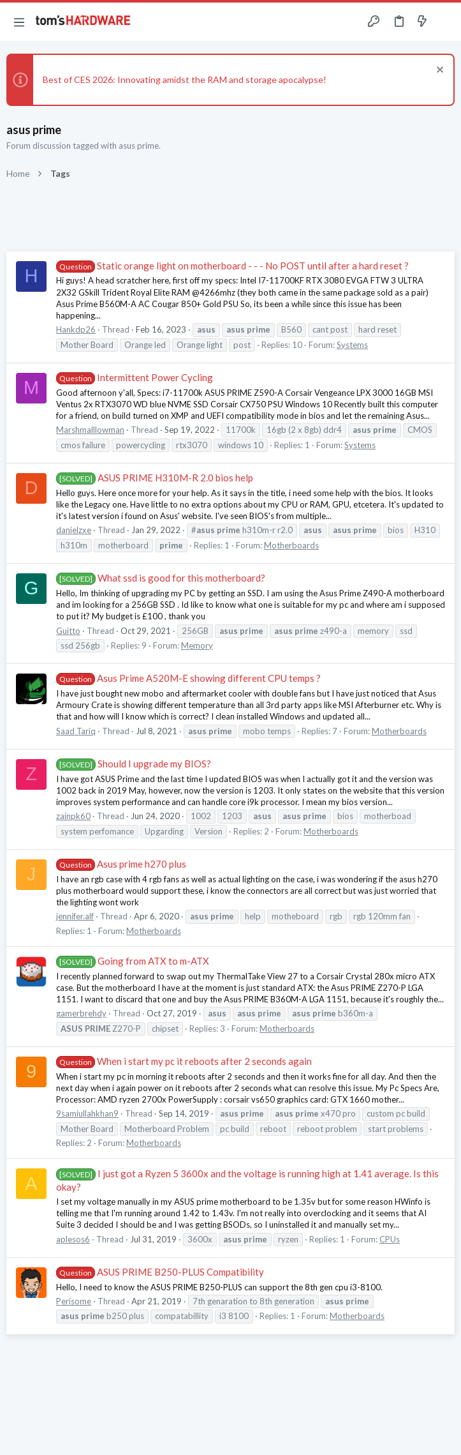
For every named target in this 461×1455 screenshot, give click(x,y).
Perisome (73, 1301)
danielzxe (73, 530)
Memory (197, 645)
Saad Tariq (76, 731)
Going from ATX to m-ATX (132, 961)
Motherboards (291, 545)
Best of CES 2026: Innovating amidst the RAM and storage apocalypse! (184, 79)
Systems (352, 345)
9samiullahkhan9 (87, 1113)
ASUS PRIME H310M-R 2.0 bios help (154, 477)
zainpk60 (73, 816)
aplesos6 (73, 1239)
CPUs (389, 1239)
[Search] (444, 22)
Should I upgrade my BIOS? (133, 763)
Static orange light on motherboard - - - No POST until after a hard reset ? (232, 265)
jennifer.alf (75, 916)
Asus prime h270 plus (121, 864)
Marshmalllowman (90, 430)
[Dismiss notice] (438, 71)
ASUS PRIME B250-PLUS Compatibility (160, 1272)
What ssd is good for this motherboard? (160, 578)
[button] (19, 22)
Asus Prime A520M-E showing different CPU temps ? (188, 678)
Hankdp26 (76, 329)
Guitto (68, 631)
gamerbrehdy (81, 1013)
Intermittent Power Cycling (134, 377)
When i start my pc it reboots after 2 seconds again (184, 1061)
